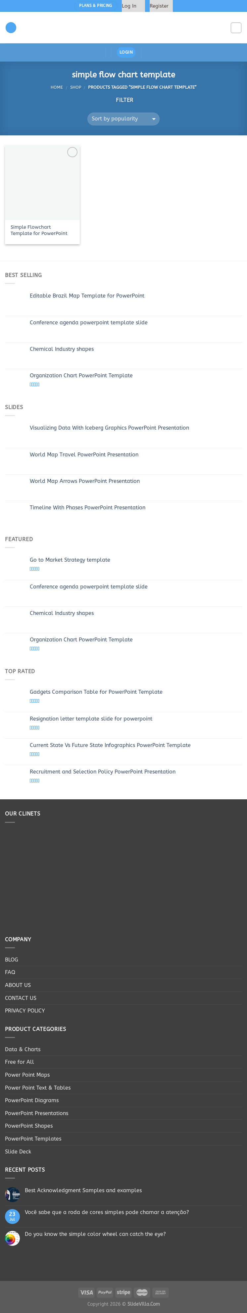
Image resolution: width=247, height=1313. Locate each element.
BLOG (11, 960)
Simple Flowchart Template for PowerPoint (39, 230)
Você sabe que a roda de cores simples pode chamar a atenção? (107, 1212)
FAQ (10, 972)
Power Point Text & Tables (38, 1088)
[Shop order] (123, 119)
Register (159, 6)
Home (57, 87)
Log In (129, 6)
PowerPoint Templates (33, 1139)
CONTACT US (20, 998)
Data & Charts (22, 1049)
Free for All (19, 1062)
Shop (75, 87)
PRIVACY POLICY (25, 1011)
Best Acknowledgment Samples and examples (83, 1190)
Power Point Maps (27, 1075)
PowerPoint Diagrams (32, 1100)
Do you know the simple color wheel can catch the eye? (95, 1234)
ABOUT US (18, 985)
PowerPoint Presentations (36, 1113)
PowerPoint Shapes (29, 1126)
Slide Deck (18, 1152)
